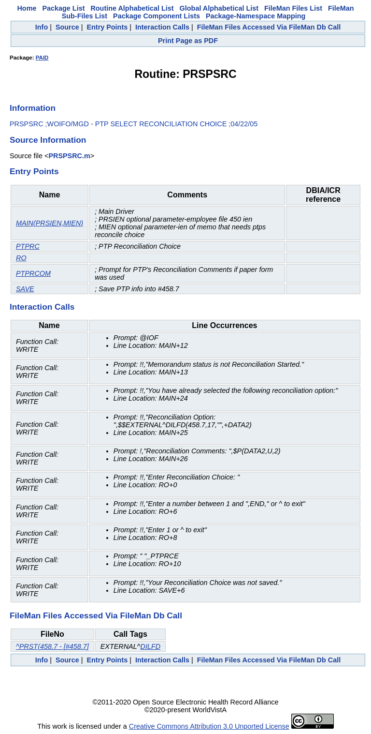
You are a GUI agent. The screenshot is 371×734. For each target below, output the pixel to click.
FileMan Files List (293, 8)
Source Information (48, 140)
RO (21, 258)
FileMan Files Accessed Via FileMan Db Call (269, 27)
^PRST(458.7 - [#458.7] (52, 646)
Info (41, 27)
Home (26, 8)
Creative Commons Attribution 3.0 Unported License (209, 726)
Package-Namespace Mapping (255, 16)
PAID (42, 57)
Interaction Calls (162, 27)
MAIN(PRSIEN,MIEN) (49, 223)
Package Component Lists (156, 16)
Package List (63, 8)
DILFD (150, 646)
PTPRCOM (33, 273)
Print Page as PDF (188, 41)
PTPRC (28, 246)
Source (67, 27)
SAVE (25, 289)
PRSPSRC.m (69, 156)
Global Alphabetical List (219, 8)
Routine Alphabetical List (131, 8)
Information (33, 108)
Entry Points (107, 27)
